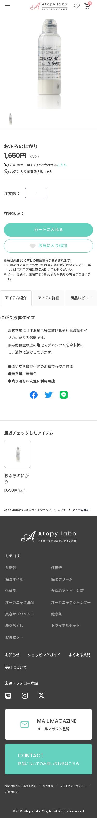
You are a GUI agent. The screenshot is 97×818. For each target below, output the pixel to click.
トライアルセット (65, 625)
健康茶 (56, 614)
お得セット (14, 637)
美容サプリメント (19, 614)
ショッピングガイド (44, 655)
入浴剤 (62, 510)
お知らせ (12, 655)
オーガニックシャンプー (71, 602)
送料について (16, 667)
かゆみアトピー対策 (67, 591)
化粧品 (10, 591)
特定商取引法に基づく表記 (20, 786)
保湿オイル (14, 579)
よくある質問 (80, 655)
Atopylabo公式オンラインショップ (27, 510)
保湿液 (56, 567)
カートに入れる (48, 230)
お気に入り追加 (52, 246)
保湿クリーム (62, 579)
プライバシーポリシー (73, 786)
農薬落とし (14, 625)
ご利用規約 (11, 792)
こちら (62, 165)
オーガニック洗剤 (19, 602)
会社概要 (48, 786)
